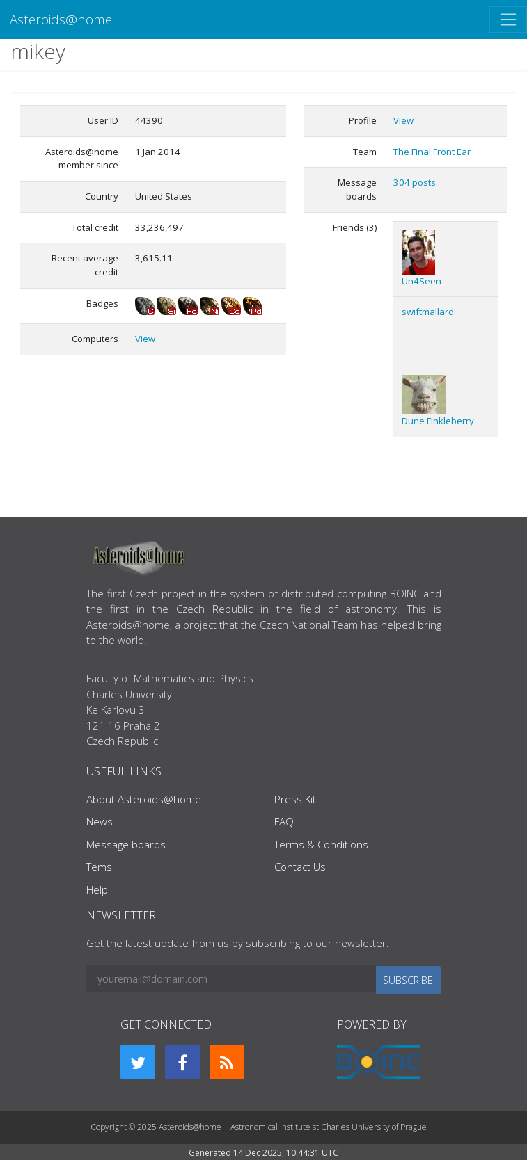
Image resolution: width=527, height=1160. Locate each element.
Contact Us (300, 866)
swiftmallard (428, 311)
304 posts (414, 182)
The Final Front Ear (432, 151)
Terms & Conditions (321, 844)
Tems (99, 866)
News (99, 821)
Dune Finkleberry (438, 420)
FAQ (284, 821)
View (145, 338)
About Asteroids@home (143, 799)
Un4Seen (421, 281)
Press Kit (295, 799)
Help (97, 889)
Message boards (126, 844)
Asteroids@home (61, 19)
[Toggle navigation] (508, 19)
